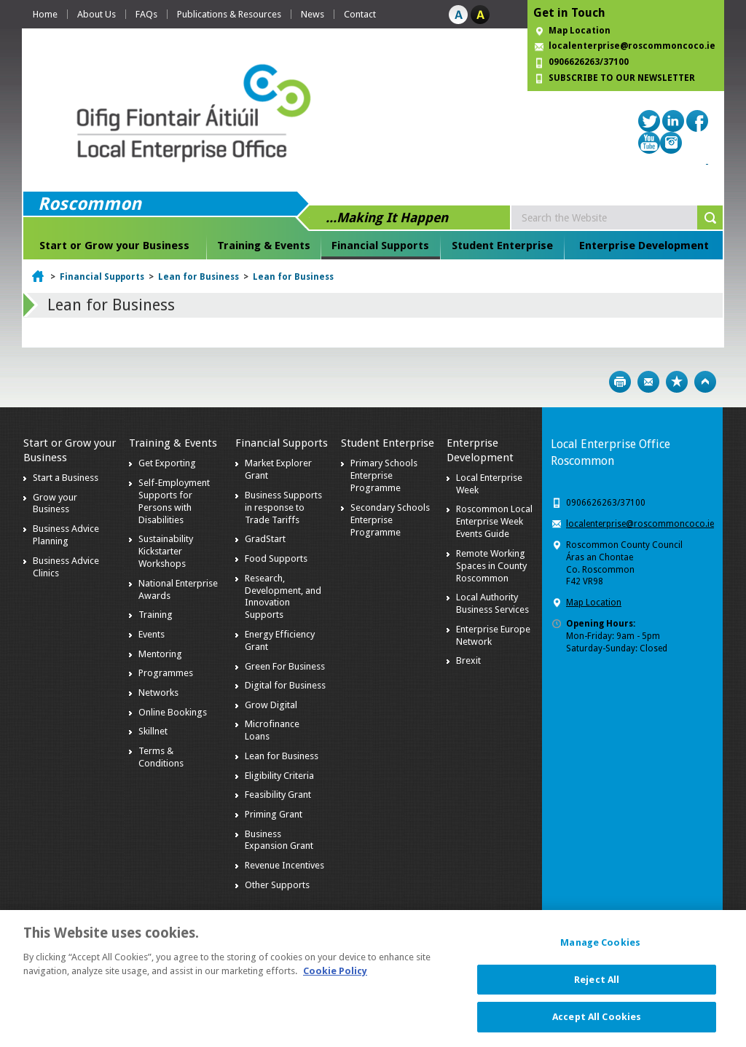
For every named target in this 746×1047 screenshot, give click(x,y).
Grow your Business (55, 503)
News (312, 14)
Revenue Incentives (284, 865)
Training (155, 614)
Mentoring (160, 653)
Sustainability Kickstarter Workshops (165, 551)
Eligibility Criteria (279, 775)
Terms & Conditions (161, 757)
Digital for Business (285, 685)
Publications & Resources (229, 14)
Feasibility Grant (278, 794)
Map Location (579, 31)
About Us (96, 14)
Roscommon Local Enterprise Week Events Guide (494, 521)
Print (620, 382)
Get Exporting (167, 463)
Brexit (468, 660)
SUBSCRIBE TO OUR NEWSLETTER (622, 78)
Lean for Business (198, 277)
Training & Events (263, 245)
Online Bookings (172, 712)
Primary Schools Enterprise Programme (383, 475)
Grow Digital (271, 704)
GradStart (265, 538)
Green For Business (285, 666)
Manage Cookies (600, 951)
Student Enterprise (502, 245)
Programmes (165, 672)
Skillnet (153, 731)
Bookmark (677, 382)
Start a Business (65, 477)
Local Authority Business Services (492, 603)
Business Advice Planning (66, 534)
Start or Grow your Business (114, 245)
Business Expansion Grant (279, 840)
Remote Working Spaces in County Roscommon (491, 566)
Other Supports (277, 884)
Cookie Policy (335, 979)
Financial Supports (380, 245)
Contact (360, 14)
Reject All (596, 987)
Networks (158, 692)
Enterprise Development (644, 245)
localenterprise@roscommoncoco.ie (640, 524)
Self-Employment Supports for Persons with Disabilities (174, 501)
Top (705, 382)
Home (45, 14)
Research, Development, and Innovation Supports (283, 597)
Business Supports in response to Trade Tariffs (283, 507)
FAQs (146, 14)
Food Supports (276, 558)
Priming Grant (273, 814)
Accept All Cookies (596, 1025)
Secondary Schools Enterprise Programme (390, 520)
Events (151, 634)
